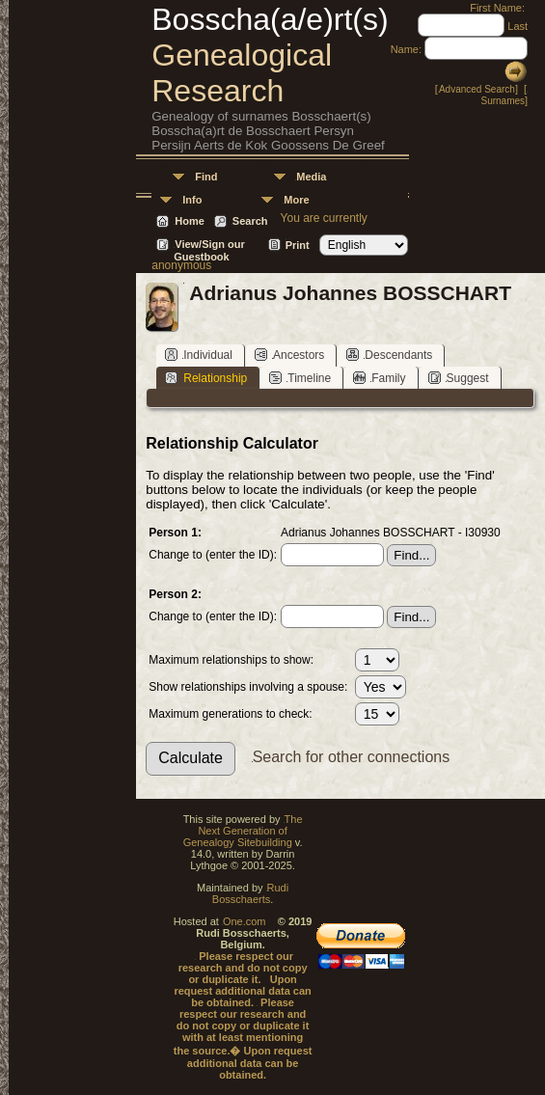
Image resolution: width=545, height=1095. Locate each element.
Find (206, 176)
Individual (198, 354)
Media (311, 176)
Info (192, 199)
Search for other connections (351, 757)
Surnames (502, 101)
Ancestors (289, 354)
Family (379, 377)
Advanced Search (477, 89)
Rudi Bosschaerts (250, 893)
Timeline (300, 377)
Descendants (389, 354)
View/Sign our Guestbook (209, 245)
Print (298, 245)
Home (189, 221)
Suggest (458, 377)
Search (250, 221)
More (296, 199)
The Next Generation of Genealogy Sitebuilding (243, 830)
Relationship (206, 377)
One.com (244, 921)
